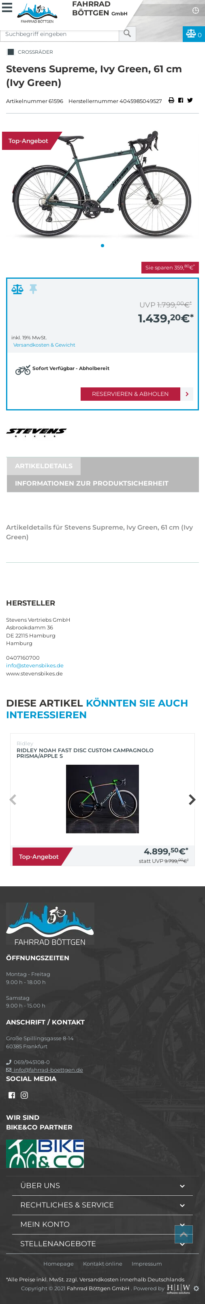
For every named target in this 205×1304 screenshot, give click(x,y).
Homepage (58, 1263)
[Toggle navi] (7, 6)
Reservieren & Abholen (130, 394)
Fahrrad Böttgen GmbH (99, 1288)
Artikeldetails (44, 466)
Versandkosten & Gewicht (44, 345)
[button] (102, 245)
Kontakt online (102, 1263)
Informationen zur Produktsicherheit (92, 483)
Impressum (147, 1263)
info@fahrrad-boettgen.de (44, 1069)
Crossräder (29, 52)
